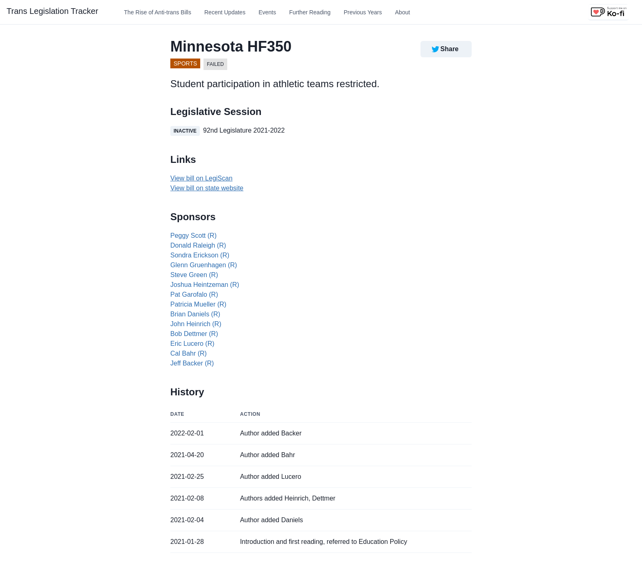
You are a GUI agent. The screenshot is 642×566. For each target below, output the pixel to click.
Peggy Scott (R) (193, 235)
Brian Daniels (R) (195, 314)
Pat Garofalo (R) (194, 294)
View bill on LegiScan (201, 178)
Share (444, 49)
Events (267, 12)
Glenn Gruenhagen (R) (203, 265)
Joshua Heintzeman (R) (204, 284)
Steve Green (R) (194, 274)
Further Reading (309, 12)
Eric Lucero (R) (192, 343)
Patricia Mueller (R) (198, 304)
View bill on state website (206, 188)
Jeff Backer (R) (192, 363)
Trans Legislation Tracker (52, 11)
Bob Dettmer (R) (194, 333)
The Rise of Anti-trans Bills (157, 12)
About (402, 12)
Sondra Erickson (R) (199, 255)
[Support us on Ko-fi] (608, 12)
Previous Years (363, 12)
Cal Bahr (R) (188, 353)
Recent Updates (224, 12)
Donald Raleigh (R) (198, 245)
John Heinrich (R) (196, 323)
